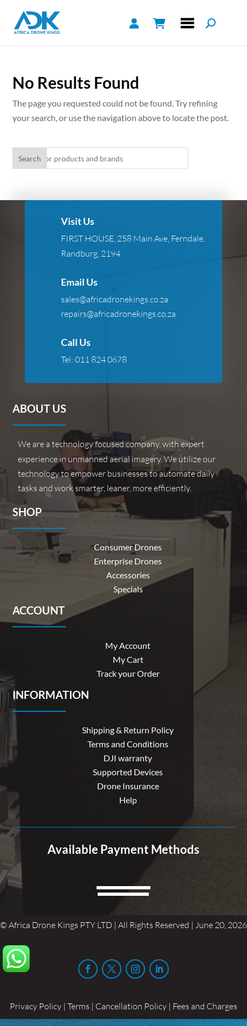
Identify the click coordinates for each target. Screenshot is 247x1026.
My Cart (128, 659)
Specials (128, 589)
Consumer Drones (128, 547)
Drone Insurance (128, 786)
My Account (127, 645)
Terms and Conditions (127, 744)
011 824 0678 (101, 359)
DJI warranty (128, 758)
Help (128, 800)
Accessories (128, 575)
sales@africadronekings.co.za (114, 299)
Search (29, 158)
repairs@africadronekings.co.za (118, 313)
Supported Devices (128, 772)
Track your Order (128, 673)
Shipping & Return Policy (128, 730)
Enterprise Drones (128, 561)
